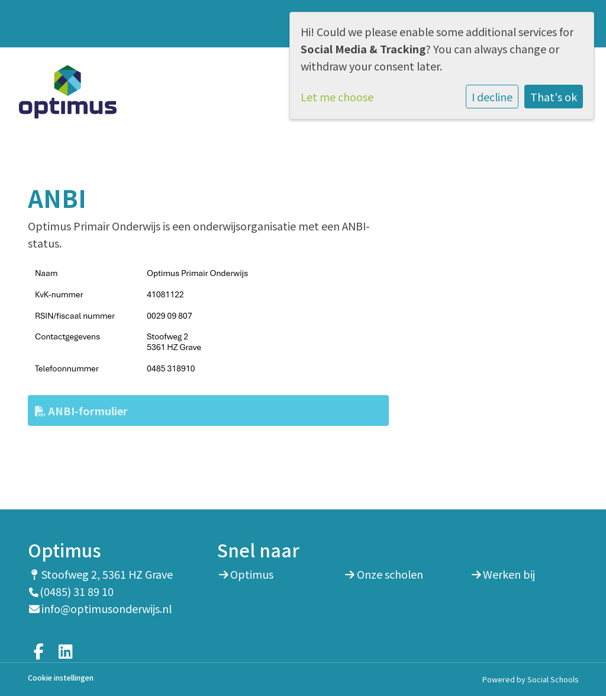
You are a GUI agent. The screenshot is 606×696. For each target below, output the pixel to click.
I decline (492, 96)
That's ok (553, 96)
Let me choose (337, 96)
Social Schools (552, 679)
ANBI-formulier (81, 410)
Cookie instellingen (61, 678)
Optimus (251, 574)
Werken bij (509, 574)
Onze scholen (390, 574)
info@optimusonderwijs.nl (106, 608)
